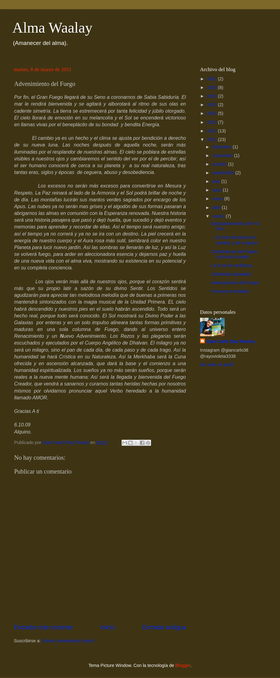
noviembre (223, 155)
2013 (212, 122)
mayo (218, 198)
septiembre (223, 172)
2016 (212, 96)
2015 (212, 104)
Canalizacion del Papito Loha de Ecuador (234, 254)
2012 (212, 130)
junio (217, 190)
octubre (220, 164)
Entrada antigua (164, 627)
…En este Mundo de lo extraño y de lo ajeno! (234, 240)
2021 (212, 78)
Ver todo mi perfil (216, 364)
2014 (212, 113)
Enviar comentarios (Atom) (68, 640)
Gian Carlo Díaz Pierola (230, 341)
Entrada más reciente (43, 627)
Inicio (107, 627)
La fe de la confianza (231, 265)
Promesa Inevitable (230, 291)
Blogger (182, 665)
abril (217, 207)
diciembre (222, 146)
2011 (212, 139)
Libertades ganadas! (231, 274)
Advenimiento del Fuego (235, 282)
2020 (212, 87)
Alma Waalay (52, 27)
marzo (219, 216)
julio (217, 181)
